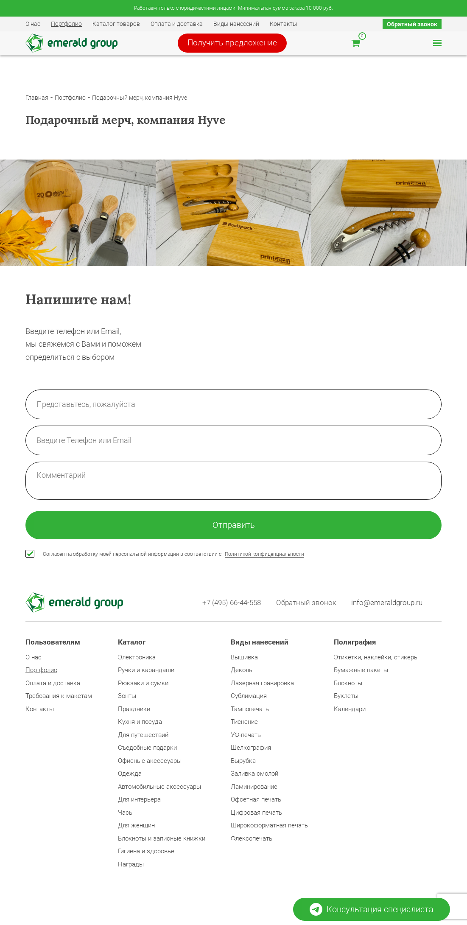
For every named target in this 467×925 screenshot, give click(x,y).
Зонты (127, 700)
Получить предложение (239, 44)
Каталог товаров (116, 23)
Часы (126, 816)
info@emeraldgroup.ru (386, 606)
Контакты (283, 23)
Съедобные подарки (147, 752)
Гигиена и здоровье (146, 855)
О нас (32, 23)
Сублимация (249, 700)
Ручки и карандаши (146, 674)
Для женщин (136, 829)
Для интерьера (139, 803)
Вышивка (244, 661)
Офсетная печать (256, 803)
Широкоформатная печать (269, 829)
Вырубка (243, 764)
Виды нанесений (236, 23)
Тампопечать (250, 713)
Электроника (137, 661)
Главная (36, 99)
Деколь (241, 674)
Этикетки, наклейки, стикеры (376, 661)
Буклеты (346, 700)
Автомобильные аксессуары (159, 790)
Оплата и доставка (177, 23)
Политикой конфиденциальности (264, 558)
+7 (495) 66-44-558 (228, 606)
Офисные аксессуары (150, 764)
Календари (350, 713)
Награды (131, 868)
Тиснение (244, 726)
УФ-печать (246, 739)
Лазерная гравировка (262, 687)
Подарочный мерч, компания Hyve (139, 99)
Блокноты (348, 687)
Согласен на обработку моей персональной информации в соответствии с (173, 558)
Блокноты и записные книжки (161, 842)
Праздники (134, 713)
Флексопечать (251, 842)
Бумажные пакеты (361, 674)
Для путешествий (143, 739)
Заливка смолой (254, 778)
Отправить (234, 528)
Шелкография (251, 752)
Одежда (130, 778)
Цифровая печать (256, 816)
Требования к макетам (58, 700)
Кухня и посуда (140, 726)
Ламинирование (254, 790)
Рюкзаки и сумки (143, 687)
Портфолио (66, 23)
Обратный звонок (412, 24)
